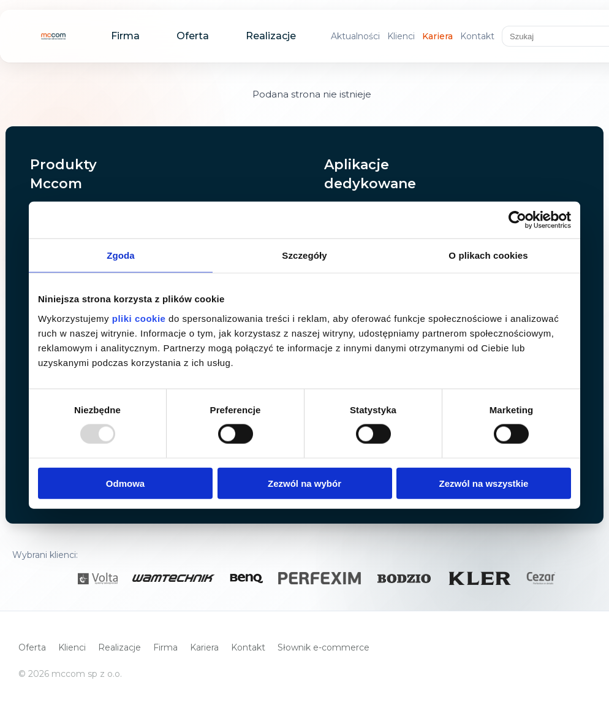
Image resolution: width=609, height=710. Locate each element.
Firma (125, 36)
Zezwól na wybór (304, 483)
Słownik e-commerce (323, 647)
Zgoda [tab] (121, 255)
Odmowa (125, 483)
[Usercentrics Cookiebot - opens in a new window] (517, 220)
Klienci (401, 36)
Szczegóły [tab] (304, 255)
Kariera (437, 36)
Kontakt (477, 36)
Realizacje (271, 36)
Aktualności (355, 36)
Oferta (192, 36)
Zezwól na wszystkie (484, 483)
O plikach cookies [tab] (488, 255)
